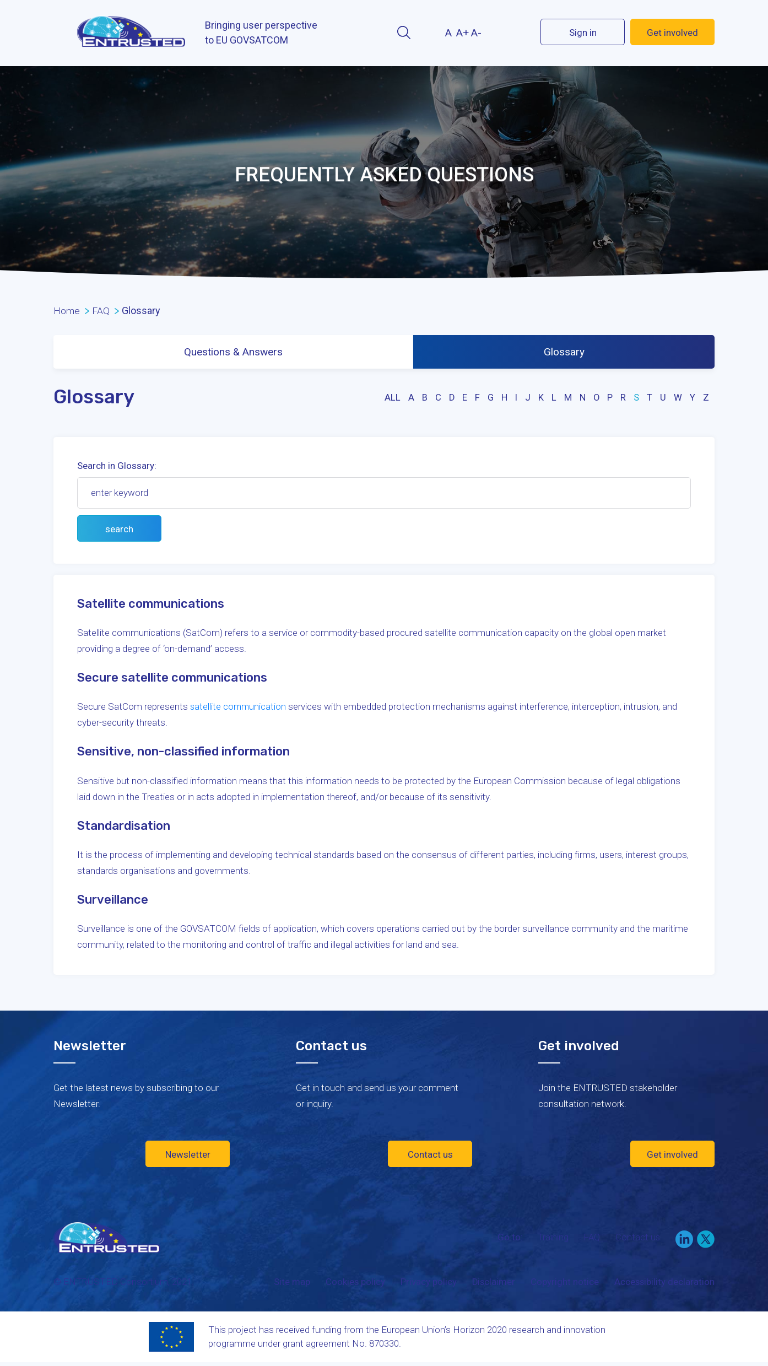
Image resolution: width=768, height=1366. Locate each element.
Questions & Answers (233, 353)
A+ (462, 32)
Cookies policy (353, 1284)
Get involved (672, 32)
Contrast (428, 32)
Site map (289, 1284)
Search (403, 32)
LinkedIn (684, 1241)
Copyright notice (563, 1284)
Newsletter (187, 1156)
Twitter (521, 32)
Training (551, 1239)
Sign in (583, 32)
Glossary (565, 353)
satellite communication (239, 709)
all (390, 400)
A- (476, 32)
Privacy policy (426, 1284)
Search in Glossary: (116, 468)
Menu (63, 33)
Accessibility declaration (664, 1284)
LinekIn (502, 32)
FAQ (590, 1239)
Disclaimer (492, 1284)
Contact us (430, 1156)
